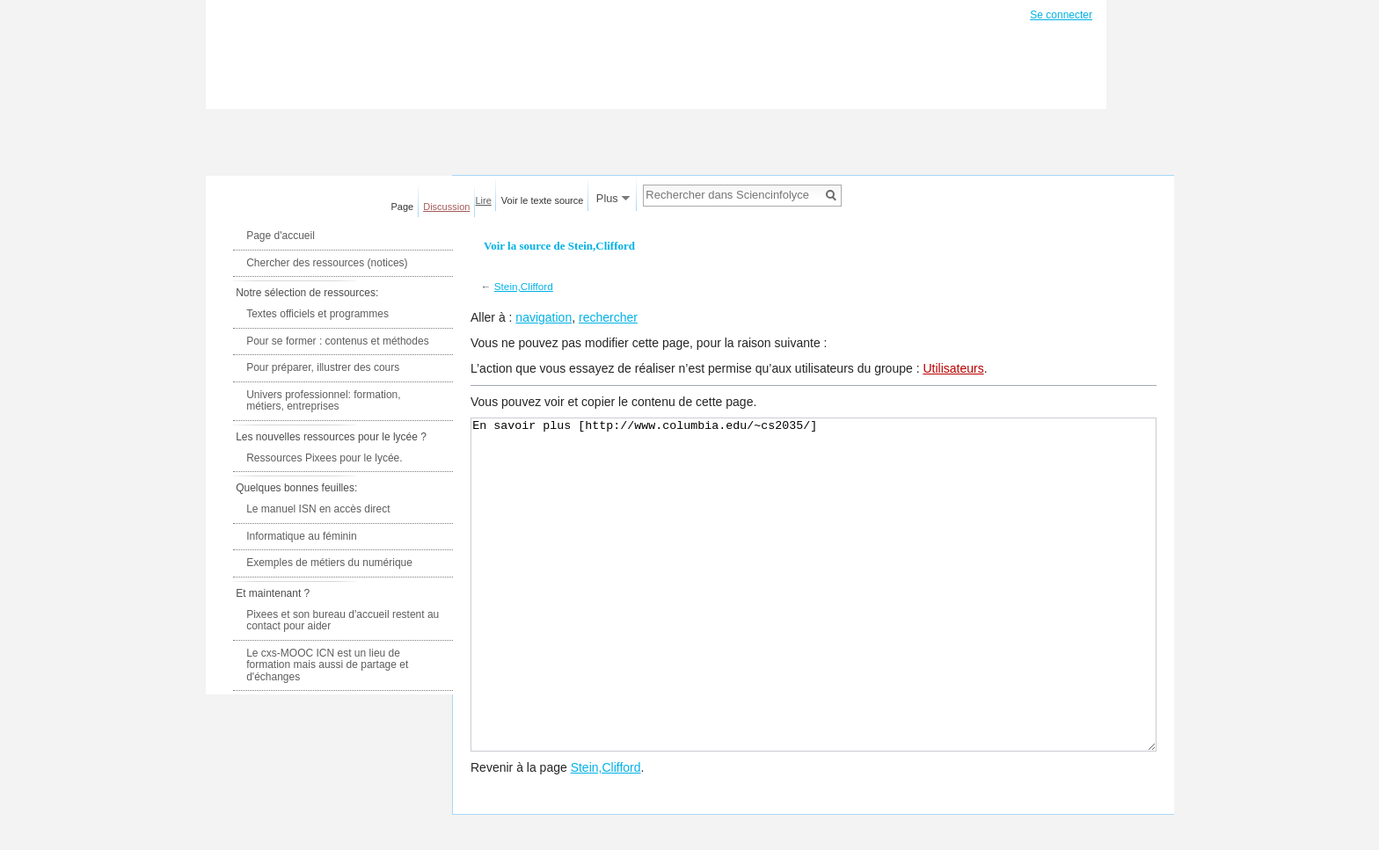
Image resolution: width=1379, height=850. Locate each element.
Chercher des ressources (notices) (326, 263)
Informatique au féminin (301, 536)
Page (402, 206)
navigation (543, 317)
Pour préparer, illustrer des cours (322, 367)
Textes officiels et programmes (317, 314)
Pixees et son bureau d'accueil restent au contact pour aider (342, 620)
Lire (484, 200)
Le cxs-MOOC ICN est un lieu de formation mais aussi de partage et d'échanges (327, 665)
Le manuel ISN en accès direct (318, 509)
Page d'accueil (280, 235)
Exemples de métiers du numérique (329, 562)
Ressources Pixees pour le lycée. (324, 458)
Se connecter (1061, 15)
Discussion (446, 206)
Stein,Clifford (523, 286)
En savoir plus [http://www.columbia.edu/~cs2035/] (813, 617)
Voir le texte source (542, 200)
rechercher (608, 317)
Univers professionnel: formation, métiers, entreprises (323, 401)
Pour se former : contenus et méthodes (337, 341)
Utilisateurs (953, 368)
